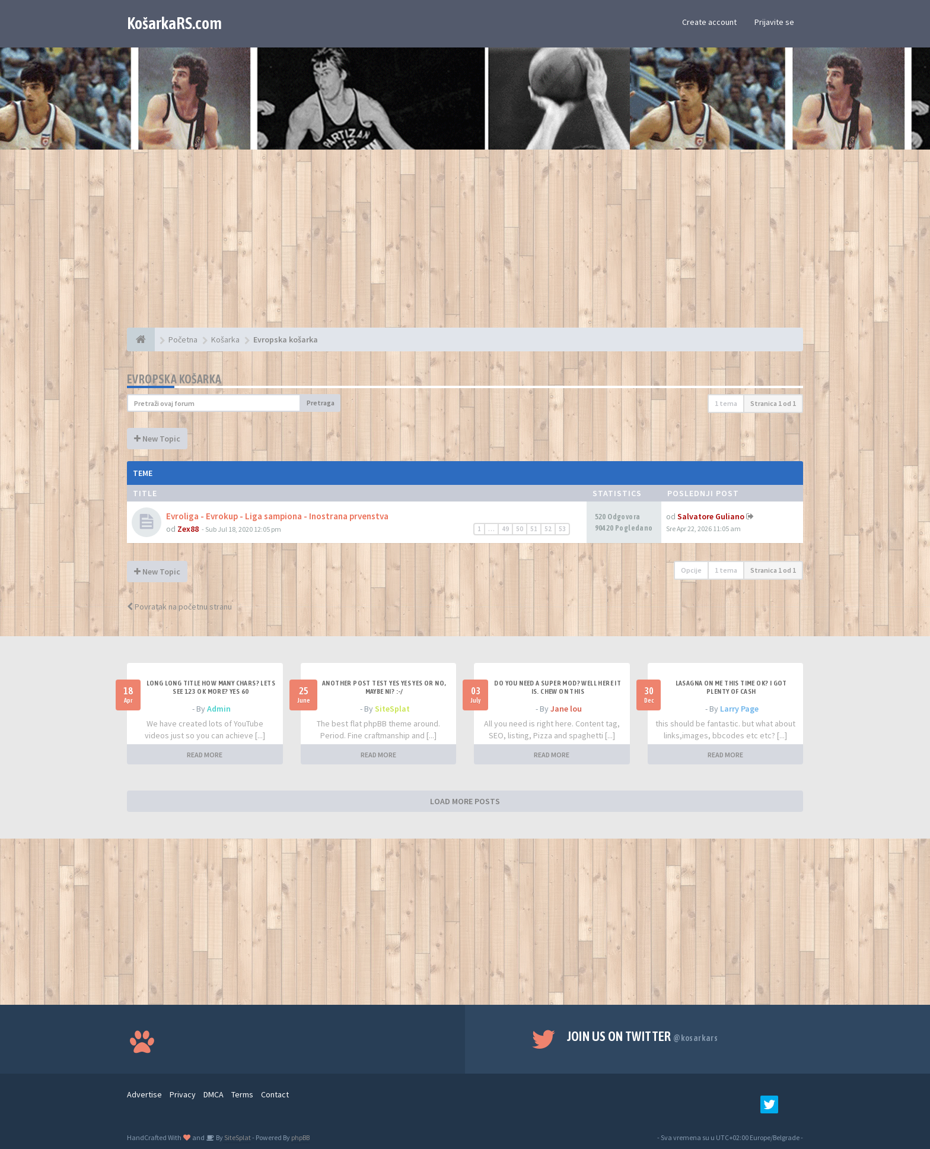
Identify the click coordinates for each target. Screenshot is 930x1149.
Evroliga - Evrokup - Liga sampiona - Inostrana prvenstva (277, 516)
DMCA (213, 1094)
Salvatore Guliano (710, 516)
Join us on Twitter (642, 1036)
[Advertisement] (465, 244)
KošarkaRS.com (174, 23)
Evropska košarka (174, 379)
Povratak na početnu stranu (179, 606)
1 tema (726, 403)
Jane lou (566, 708)
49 (505, 529)
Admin (219, 708)
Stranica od (773, 403)
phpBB (300, 1137)
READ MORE (204, 754)
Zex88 (188, 528)
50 (519, 529)
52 (548, 529)
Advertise (144, 1094)
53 (562, 529)
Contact (275, 1094)
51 (533, 529)
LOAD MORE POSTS (465, 801)
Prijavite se (774, 22)
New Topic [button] (157, 438)
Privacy (183, 1094)
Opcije (691, 570)
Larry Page (739, 708)
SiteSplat (392, 708)
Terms (242, 1094)
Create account (709, 22)
